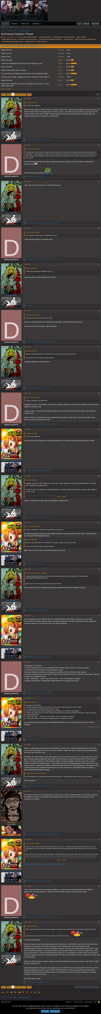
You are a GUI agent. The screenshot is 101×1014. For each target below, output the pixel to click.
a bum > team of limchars (30, 37)
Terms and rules (78, 1002)
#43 (98, 181)
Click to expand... (62, 496)
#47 (98, 347)
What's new (25, 23)
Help (95, 1002)
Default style (5, 1002)
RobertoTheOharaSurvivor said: (35, 573)
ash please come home (45, 37)
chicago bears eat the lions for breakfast (64, 37)
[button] (19, 23)
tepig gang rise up (30, 41)
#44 (98, 228)
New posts (4, 27)
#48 (98, 393)
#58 (98, 839)
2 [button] (60, 63)
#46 (98, 311)
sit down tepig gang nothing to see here (12, 41)
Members (36, 23)
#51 (98, 522)
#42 (98, 145)
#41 (98, 98)
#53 (98, 615)
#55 (98, 698)
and (39, 139)
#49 (98, 429)
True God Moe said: (32, 149)
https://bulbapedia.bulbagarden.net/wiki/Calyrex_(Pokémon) (45, 864)
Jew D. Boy (5, 37)
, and (43, 223)
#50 (98, 476)
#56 (98, 744)
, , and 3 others (40, 693)
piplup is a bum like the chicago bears (85, 39)
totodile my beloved (41, 41)
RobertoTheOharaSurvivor (12, 461)
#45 (98, 264)
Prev (4, 94)
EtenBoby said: (30, 102)
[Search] (95, 23)
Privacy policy (88, 1002)
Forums (5, 23)
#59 (98, 886)
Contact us (68, 1002)
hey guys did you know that (9, 39)
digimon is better (81, 37)
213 (24, 94)
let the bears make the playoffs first (27, 39)
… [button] (20, 94)
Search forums (13, 27)
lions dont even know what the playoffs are (50, 39)
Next (28, 94)
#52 (98, 569)
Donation (14, 23)
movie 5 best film (68, 39)
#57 (98, 791)
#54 (98, 662)
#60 (98, 922)
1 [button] (60, 60)
